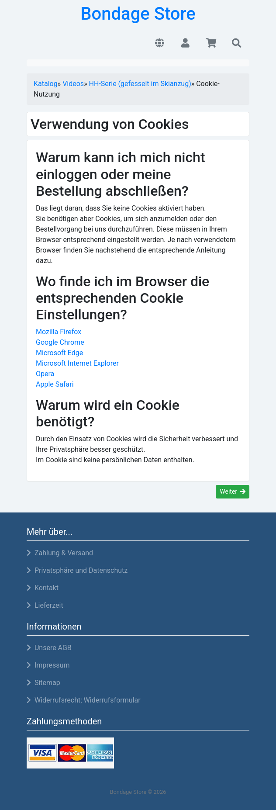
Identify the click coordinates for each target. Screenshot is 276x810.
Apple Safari (55, 384)
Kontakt (43, 588)
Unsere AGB (49, 648)
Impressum (48, 665)
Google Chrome (60, 342)
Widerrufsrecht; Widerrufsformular (84, 700)
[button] (159, 43)
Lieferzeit (45, 605)
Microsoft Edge (59, 353)
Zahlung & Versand (60, 553)
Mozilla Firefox (58, 332)
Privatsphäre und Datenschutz (77, 570)
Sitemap (43, 682)
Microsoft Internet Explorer (77, 363)
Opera (45, 374)
